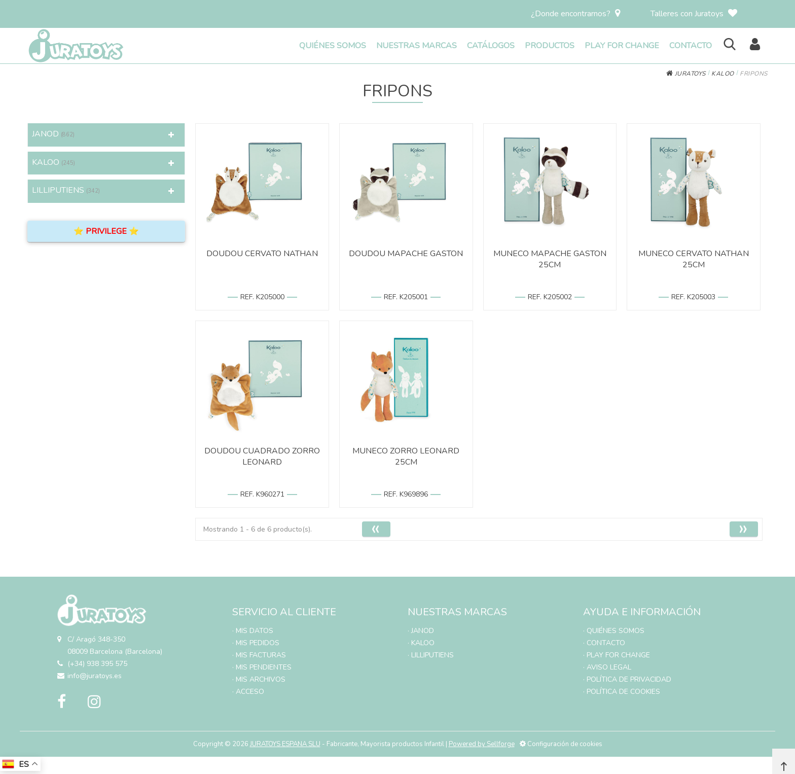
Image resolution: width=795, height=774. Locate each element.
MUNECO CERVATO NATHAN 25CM (693, 259)
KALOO (722, 73)
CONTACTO (690, 45)
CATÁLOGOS (491, 45)
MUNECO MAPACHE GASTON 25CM (549, 259)
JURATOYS (686, 73)
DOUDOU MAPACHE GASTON (406, 253)
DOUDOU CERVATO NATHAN (262, 253)
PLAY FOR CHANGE (622, 45)
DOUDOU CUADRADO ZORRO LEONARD (262, 456)
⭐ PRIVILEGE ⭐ (106, 231)
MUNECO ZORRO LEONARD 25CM (405, 456)
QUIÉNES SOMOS (332, 45)
